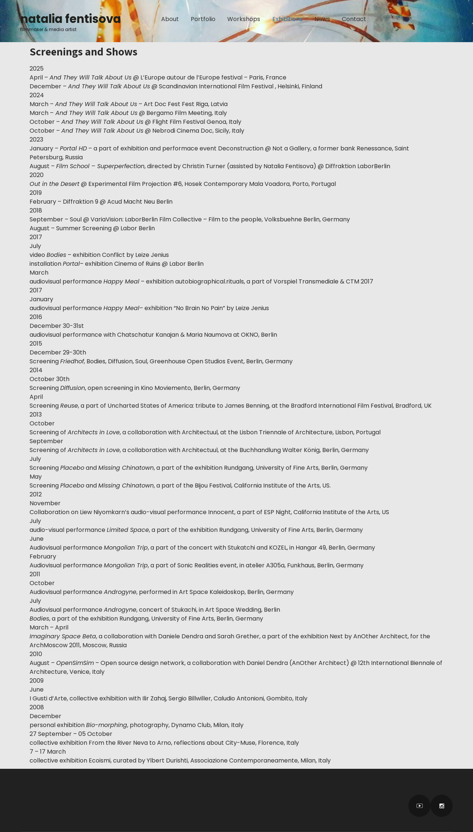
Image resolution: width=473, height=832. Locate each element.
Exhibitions (287, 19)
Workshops (243, 19)
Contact (354, 19)
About (170, 19)
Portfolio (203, 19)
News (322, 19)
